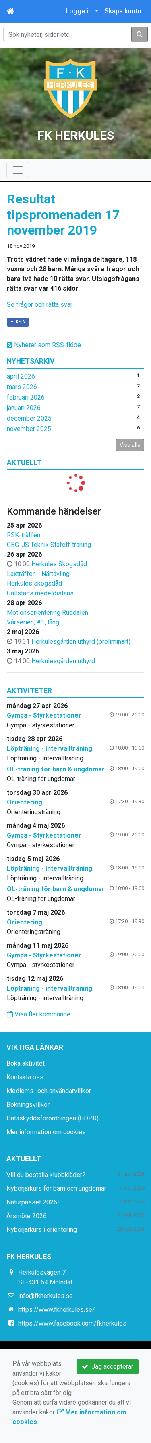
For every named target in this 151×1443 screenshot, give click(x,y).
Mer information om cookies (46, 1132)
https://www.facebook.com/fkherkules (72, 1323)
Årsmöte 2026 (26, 1216)
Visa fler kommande (38, 1014)
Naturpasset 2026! (32, 1202)
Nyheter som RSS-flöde (44, 345)
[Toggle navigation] (17, 170)
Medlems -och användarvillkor (48, 1091)
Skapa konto (123, 11)
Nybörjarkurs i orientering (41, 1230)
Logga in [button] (79, 11)
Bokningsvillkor (28, 1104)
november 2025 (29, 429)
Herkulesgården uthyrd (63, 661)
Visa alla (130, 445)
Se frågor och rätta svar (40, 304)
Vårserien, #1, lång (33, 622)
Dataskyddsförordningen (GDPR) (52, 1118)
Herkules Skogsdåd (59, 564)
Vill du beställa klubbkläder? (45, 1175)
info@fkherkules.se (45, 1296)
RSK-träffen (23, 535)
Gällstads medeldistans (40, 593)
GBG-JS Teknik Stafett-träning (49, 545)
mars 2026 (22, 387)
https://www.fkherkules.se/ (56, 1309)
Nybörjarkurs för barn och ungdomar (56, 1188)
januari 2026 (24, 408)
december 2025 (29, 418)
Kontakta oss (24, 1077)
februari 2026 (26, 397)
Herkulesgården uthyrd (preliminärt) (80, 641)
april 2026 (21, 376)
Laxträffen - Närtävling (38, 574)
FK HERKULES (75, 135)
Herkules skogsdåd (34, 583)
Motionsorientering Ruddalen (47, 612)
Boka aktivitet (25, 1063)
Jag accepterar (107, 1366)
